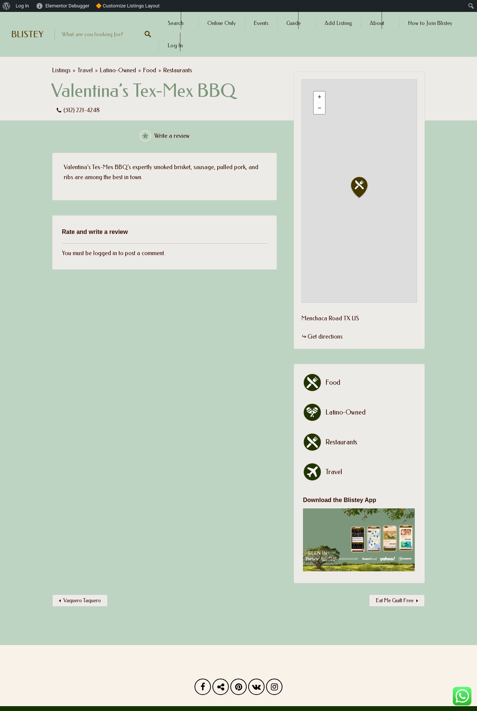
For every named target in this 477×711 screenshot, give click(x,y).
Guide (293, 23)
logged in (105, 253)
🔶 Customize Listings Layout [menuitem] (128, 6)
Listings (61, 70)
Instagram (274, 688)
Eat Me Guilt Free (395, 600)
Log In (175, 45)
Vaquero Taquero (82, 600)
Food (149, 70)
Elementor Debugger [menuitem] (67, 6)
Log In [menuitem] (22, 6)
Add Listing (338, 23)
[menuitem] (6, 6)
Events (261, 23)
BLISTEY (27, 34)
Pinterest (238, 688)
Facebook (202, 688)
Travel (85, 70)
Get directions (324, 336)
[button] (363, 188)
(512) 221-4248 (81, 110)
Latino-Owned (118, 70)
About (377, 23)
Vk (256, 688)
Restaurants (177, 70)
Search (175, 23)
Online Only (221, 23)
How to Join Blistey (430, 23)
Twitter (220, 688)
